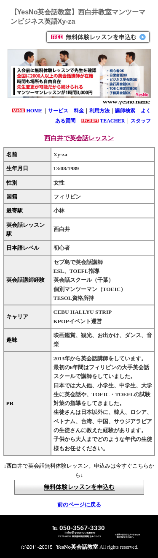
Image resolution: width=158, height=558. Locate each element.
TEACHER (112, 121)
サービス (58, 111)
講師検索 (125, 111)
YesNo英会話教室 (77, 547)
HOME (35, 111)
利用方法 (99, 111)
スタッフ (141, 121)
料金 (79, 111)
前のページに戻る (79, 504)
